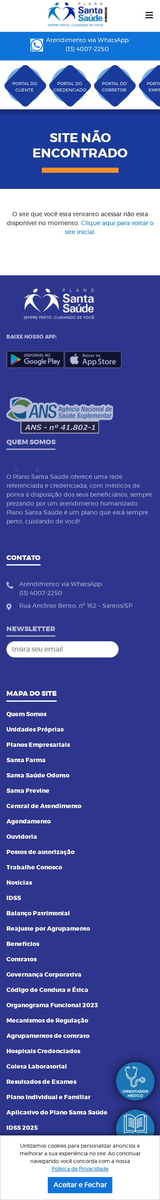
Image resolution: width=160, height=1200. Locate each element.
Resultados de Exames (41, 1082)
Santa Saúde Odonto (38, 776)
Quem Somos (26, 714)
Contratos (21, 960)
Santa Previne (27, 791)
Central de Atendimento (43, 806)
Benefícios (22, 944)
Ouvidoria (21, 837)
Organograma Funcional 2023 (52, 1006)
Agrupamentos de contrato (48, 1036)
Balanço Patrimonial (38, 914)
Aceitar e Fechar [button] (80, 1185)
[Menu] (149, 15)
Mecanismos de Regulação (47, 1021)
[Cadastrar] (145, 649)
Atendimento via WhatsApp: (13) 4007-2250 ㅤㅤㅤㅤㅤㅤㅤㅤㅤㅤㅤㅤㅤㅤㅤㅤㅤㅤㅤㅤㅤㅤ (80, 44)
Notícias (19, 883)
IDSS (13, 898)
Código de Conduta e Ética (47, 990)
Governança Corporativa (43, 975)
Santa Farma (26, 760)
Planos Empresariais (38, 745)
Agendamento (28, 822)
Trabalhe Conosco (34, 868)
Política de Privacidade (80, 1168)
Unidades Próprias (35, 730)
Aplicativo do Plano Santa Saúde (57, 1113)
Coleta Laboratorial (36, 1067)
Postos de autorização (40, 852)
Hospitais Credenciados (43, 1051)
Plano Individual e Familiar (48, 1097)
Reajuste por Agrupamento (48, 929)
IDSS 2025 (22, 1128)
